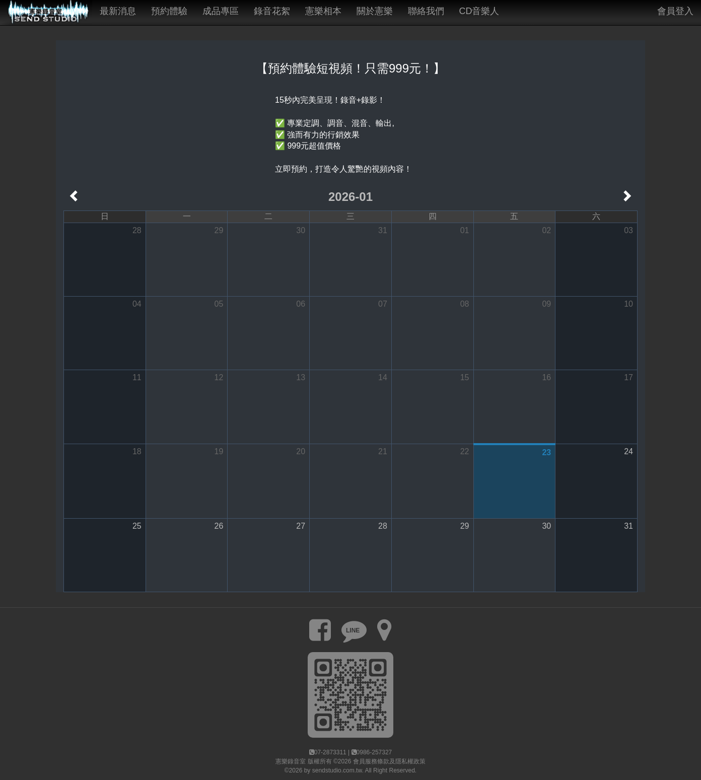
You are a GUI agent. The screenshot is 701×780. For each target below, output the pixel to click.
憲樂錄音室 (290, 761)
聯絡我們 (426, 11)
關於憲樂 (375, 11)
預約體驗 (169, 11)
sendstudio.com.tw (337, 770)
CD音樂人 (479, 11)
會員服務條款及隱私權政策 (389, 761)
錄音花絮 (272, 11)
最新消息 (118, 11)
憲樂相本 (323, 11)
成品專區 (220, 11)
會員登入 (675, 11)
